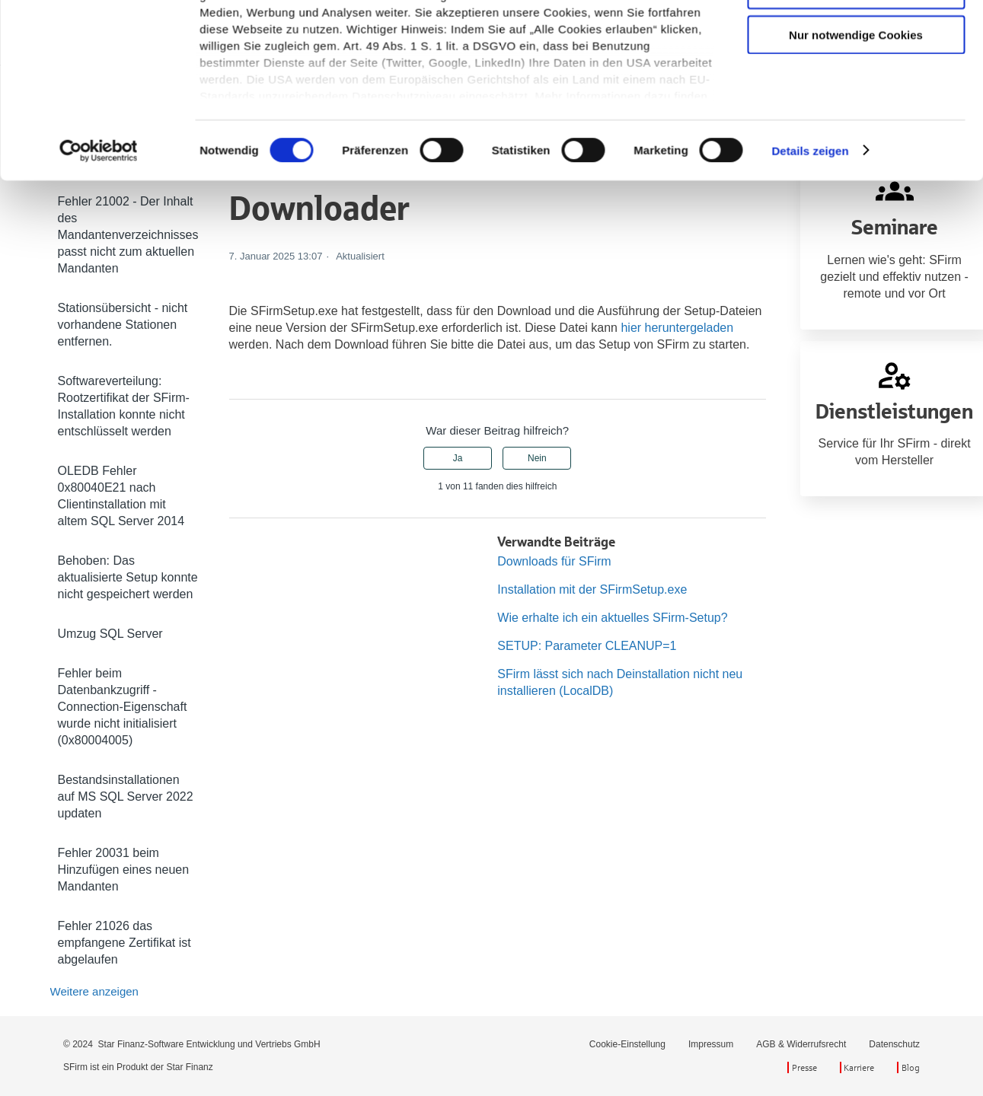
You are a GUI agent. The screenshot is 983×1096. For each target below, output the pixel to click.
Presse (804, 1067)
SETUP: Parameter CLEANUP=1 (586, 645)
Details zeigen (809, 373)
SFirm (162, 96)
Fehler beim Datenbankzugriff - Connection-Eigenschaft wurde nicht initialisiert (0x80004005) (122, 707)
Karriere (859, 1067)
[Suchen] (705, 96)
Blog (911, 1067)
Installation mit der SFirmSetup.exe (592, 589)
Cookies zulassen (856, 168)
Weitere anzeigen (94, 991)
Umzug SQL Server (110, 633)
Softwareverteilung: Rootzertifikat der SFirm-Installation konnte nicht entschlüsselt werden (124, 406)
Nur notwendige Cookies (856, 257)
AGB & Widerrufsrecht (801, 1044)
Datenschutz (894, 1044)
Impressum (710, 1044)
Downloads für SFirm (554, 561)
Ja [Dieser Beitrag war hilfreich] (458, 458)
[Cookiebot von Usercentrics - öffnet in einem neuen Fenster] (98, 373)
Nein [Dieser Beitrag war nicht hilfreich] (537, 458)
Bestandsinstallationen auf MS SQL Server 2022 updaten (125, 796)
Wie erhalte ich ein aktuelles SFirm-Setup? (612, 617)
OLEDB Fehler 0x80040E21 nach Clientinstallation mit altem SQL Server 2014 (121, 495)
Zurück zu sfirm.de (876, 32)
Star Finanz (189, 1067)
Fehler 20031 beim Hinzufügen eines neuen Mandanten (124, 869)
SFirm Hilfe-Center (91, 96)
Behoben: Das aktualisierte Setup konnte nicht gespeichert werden (128, 577)
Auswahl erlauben (856, 212)
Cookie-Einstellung (627, 1044)
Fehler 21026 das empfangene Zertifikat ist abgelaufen (124, 942)
